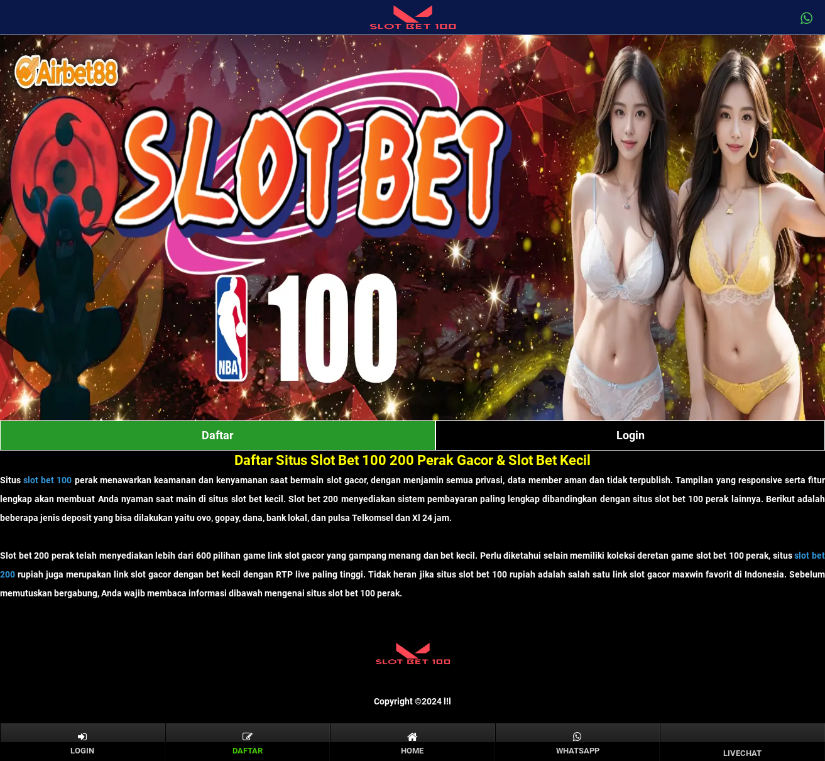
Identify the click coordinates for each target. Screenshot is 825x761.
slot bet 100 (47, 480)
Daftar (218, 435)
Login (630, 435)
